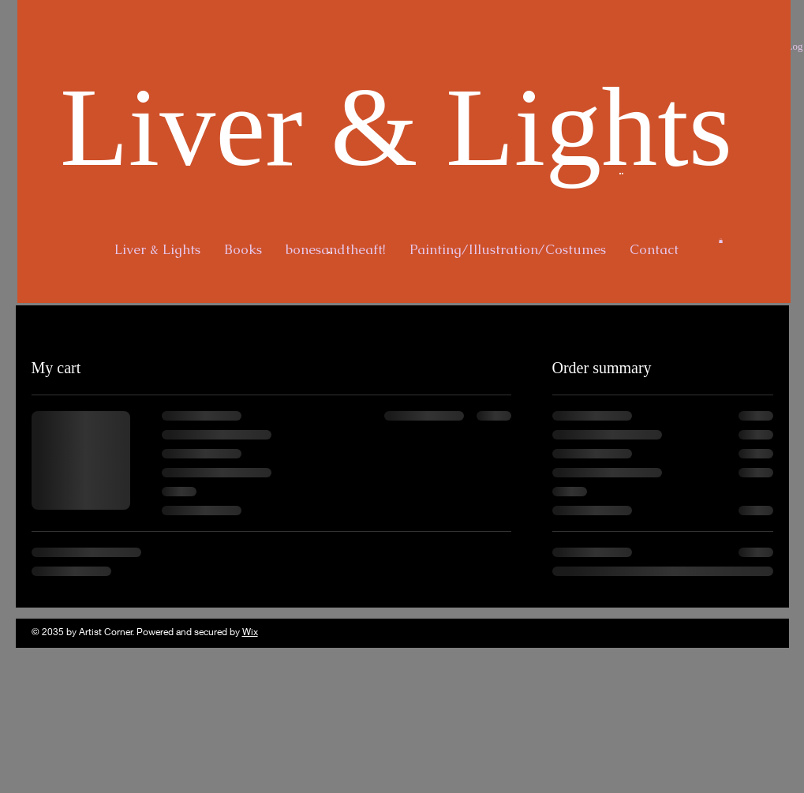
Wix (250, 632)
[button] (721, 240)
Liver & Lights (396, 127)
